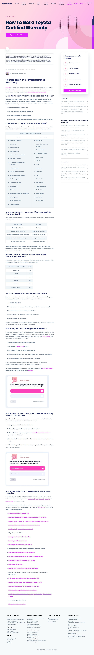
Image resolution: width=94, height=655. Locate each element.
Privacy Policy (10, 639)
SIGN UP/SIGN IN (88, 3)
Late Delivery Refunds (32, 621)
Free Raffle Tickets (32, 634)
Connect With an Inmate (74, 618)
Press (8, 641)
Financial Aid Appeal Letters (34, 642)
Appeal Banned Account (33, 627)
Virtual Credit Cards (12, 621)
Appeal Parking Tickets (53, 618)
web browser (46, 336)
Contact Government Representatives (73, 632)
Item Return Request (32, 622)
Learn (17, 3)
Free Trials (38, 3)
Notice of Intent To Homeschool (76, 636)
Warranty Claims (10, 16)
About (81, 3)
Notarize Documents (73, 627)
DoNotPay (7, 3)
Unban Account (61, 3)
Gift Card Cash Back (32, 632)
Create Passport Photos (74, 635)
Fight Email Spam (11, 629)
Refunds (53, 3)
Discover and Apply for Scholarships (36, 640)
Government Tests (73, 625)
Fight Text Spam (11, 631)
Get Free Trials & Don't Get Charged (16, 622)
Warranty (32, 3)
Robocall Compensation (13, 632)
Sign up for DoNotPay (75, 90)
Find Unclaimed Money (33, 636)
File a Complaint (52, 621)
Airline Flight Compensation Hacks (15, 619)
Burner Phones (24, 3)
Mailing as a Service (73, 619)
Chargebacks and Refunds (34, 625)
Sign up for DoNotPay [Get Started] (16, 35)
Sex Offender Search (73, 638)
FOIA (69, 629)
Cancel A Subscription (33, 624)
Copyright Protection (53, 619)
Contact (9, 642)
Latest (76, 3)
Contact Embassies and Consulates (77, 630)
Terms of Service (11, 638)
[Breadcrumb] (7, 69)
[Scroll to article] (7, 49)
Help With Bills (30, 637)
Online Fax (70, 621)
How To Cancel (46, 3)
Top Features (69, 3)
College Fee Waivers (32, 639)
